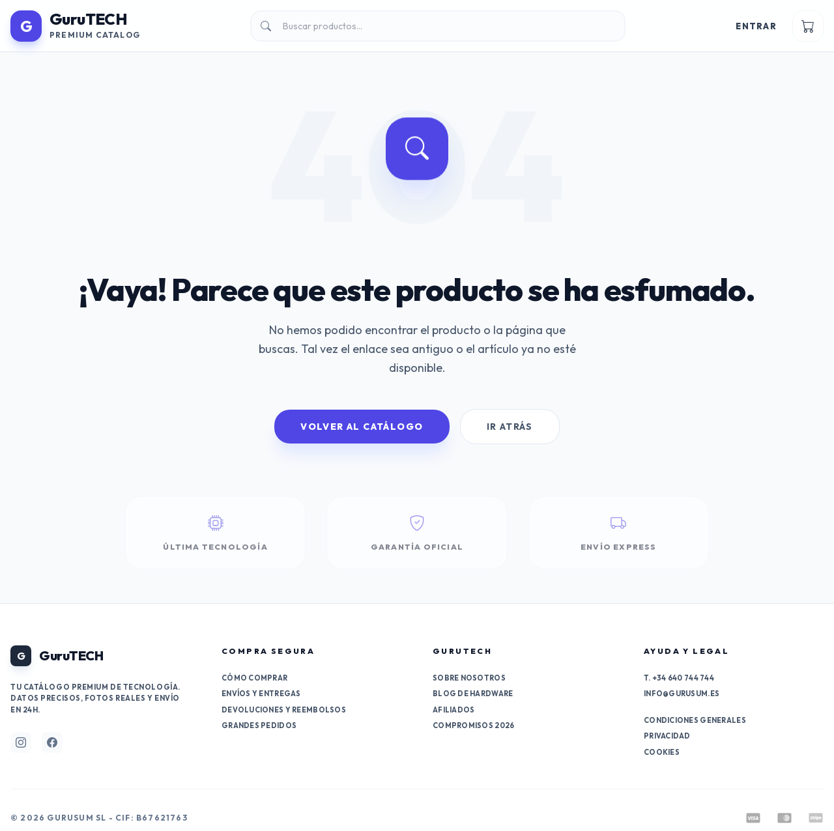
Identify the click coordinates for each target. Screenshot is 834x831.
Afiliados (453, 709)
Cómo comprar (254, 678)
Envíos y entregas (261, 693)
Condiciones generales (695, 720)
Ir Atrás (510, 426)
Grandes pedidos (259, 725)
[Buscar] (438, 26)
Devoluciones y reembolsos (284, 709)
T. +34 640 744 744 (679, 678)
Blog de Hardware (473, 693)
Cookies (662, 752)
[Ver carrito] (808, 26)
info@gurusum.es (681, 693)
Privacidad (667, 735)
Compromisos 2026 (473, 725)
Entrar (756, 26)
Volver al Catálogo (361, 426)
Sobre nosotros (469, 678)
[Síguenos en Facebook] (52, 742)
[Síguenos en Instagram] (20, 742)
